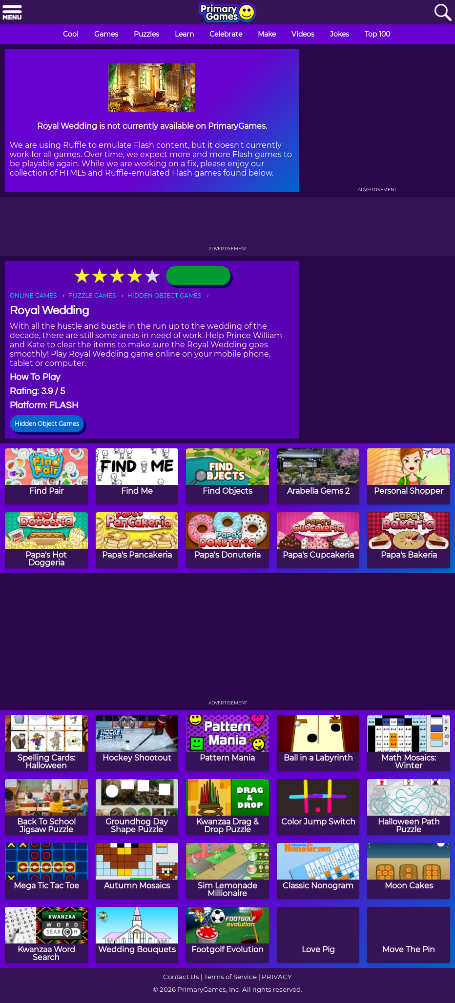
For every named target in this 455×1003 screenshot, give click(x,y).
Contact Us (181, 977)
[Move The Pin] (408, 935)
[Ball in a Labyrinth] (318, 743)
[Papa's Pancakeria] (137, 540)
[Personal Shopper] (408, 476)
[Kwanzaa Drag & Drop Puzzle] (227, 807)
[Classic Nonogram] (318, 871)
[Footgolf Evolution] (227, 935)
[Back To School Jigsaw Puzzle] (46, 807)
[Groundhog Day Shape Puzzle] (137, 807)
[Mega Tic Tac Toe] (46, 871)
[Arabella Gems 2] (318, 476)
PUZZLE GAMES (92, 295)
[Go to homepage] (227, 13)
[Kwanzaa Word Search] (46, 935)
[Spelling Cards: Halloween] (46, 743)
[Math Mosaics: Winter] (408, 743)
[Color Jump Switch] (318, 807)
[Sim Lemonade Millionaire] (227, 871)
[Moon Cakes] (408, 871)
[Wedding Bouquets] (137, 935)
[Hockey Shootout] (137, 743)
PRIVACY (276, 977)
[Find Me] (137, 476)
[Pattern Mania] (227, 743)
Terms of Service (230, 977)
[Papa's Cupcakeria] (318, 540)
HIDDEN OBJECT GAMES (164, 295)
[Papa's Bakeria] (408, 540)
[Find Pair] (46, 476)
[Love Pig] (318, 935)
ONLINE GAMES (33, 295)
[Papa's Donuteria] (227, 540)
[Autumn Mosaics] (137, 871)
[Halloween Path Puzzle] (408, 807)
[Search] (443, 13)
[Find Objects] (227, 476)
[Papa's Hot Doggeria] (46, 540)
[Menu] (12, 13)
